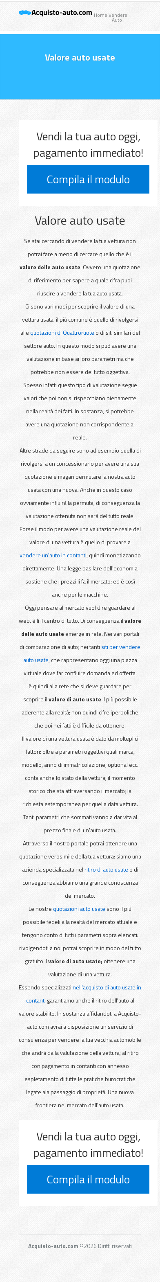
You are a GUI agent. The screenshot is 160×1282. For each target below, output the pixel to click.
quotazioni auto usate (79, 908)
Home (100, 15)
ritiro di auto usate (106, 869)
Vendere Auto (117, 17)
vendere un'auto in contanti (53, 555)
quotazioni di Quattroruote (62, 332)
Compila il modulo (88, 179)
